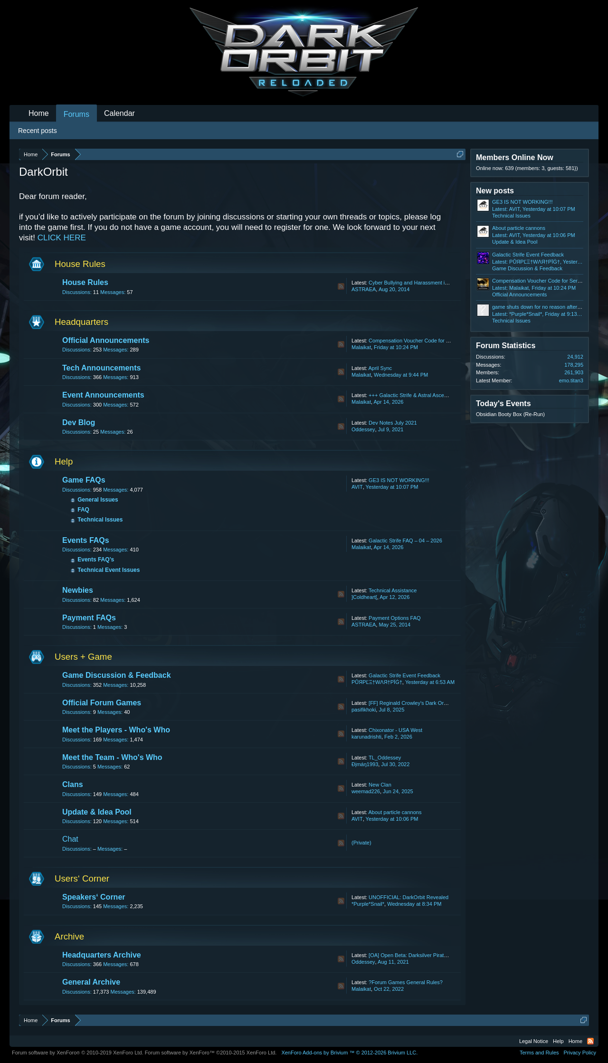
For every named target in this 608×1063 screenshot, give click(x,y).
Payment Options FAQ (394, 618)
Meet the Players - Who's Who (116, 730)
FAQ (83, 509)
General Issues (97, 499)
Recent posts (37, 130)
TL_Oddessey (385, 757)
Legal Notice (533, 1041)
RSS (341, 286)
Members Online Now (514, 157)
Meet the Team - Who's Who (112, 757)
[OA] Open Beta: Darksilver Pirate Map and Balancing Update (440, 955)
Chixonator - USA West (395, 730)
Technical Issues (100, 519)
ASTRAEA (364, 289)
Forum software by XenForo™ (211, 1052)
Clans (72, 784)
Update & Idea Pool (97, 812)
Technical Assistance (393, 590)
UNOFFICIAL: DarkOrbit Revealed (408, 897)
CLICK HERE (62, 237)
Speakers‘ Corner (93, 897)
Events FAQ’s (95, 559)
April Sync (380, 368)
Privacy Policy (580, 1052)
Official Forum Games (101, 703)
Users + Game (83, 657)
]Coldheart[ (364, 597)
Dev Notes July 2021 (393, 423)
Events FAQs (85, 540)
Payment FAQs (89, 618)
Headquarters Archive (101, 955)
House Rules (80, 264)
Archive (69, 936)
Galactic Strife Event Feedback (404, 675)
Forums (76, 114)
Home (38, 113)
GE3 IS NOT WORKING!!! (399, 480)
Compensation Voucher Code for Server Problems (427, 340)
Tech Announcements (101, 368)
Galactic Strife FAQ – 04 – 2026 (405, 540)
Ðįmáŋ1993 (365, 764)
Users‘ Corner (82, 878)
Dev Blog (78, 422)
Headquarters (81, 322)
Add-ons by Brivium (349, 1052)
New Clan (380, 785)
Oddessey (363, 429)
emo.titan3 (571, 380)
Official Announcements (105, 340)
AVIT (357, 487)
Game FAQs (83, 480)
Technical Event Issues (108, 570)
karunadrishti (366, 737)
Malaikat (361, 347)
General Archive (91, 982)
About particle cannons (394, 812)
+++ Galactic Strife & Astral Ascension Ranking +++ (428, 395)
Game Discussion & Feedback (116, 675)
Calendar (119, 113)
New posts (495, 191)
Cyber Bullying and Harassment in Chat (414, 282)
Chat (70, 839)
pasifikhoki (364, 709)
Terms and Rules (539, 1052)
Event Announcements (103, 395)
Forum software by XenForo (77, 1052)
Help (64, 461)
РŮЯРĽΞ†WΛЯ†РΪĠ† (377, 682)
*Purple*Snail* (368, 904)
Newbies (77, 590)
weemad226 (366, 791)
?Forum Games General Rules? (406, 982)
